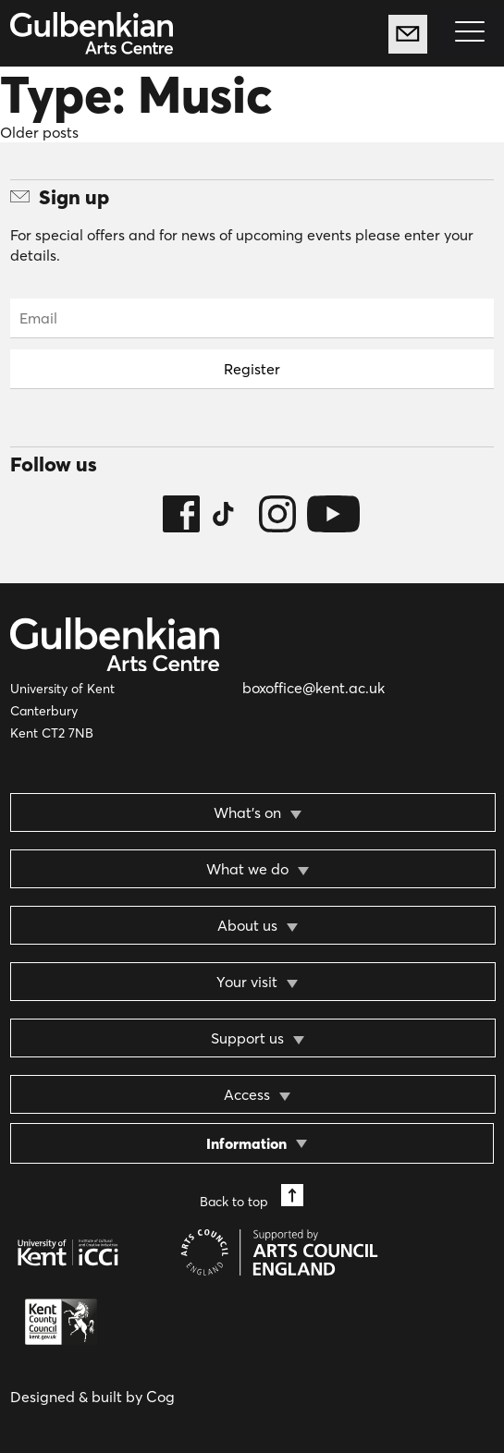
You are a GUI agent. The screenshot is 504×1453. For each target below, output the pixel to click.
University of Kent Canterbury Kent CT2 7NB (62, 710)
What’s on (247, 812)
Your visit (246, 981)
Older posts (39, 132)
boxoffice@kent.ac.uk (313, 687)
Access (247, 1094)
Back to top (251, 1196)
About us (247, 925)
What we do (247, 869)
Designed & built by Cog (92, 1396)
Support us (247, 1038)
